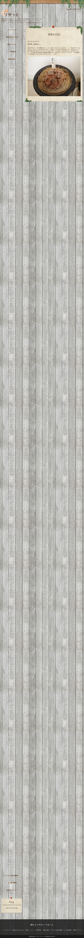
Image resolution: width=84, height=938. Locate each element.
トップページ (11, 30)
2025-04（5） (12, 132)
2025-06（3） (12, 121)
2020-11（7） (12, 423)
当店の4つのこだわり (12, 37)
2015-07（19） (12, 775)
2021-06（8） (12, 385)
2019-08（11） (12, 506)
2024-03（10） (12, 204)
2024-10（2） (12, 165)
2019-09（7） (12, 500)
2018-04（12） (12, 594)
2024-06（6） (12, 187)
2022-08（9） (12, 308)
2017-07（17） (12, 643)
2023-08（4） (12, 242)
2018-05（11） (12, 588)
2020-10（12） (12, 429)
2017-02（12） (12, 671)
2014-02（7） (12, 869)
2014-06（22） (12, 847)
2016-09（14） (12, 698)
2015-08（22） (12, 770)
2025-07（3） (12, 116)
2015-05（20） (12, 786)
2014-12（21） (12, 814)
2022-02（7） (12, 341)
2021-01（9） (12, 412)
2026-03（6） (12, 72)
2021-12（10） (12, 352)
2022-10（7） (12, 297)
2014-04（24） (12, 858)
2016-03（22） (12, 731)
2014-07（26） (12, 841)
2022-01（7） (12, 347)
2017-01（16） (12, 676)
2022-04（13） (12, 330)
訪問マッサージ (11, 890)
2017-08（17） (12, 638)
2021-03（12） (12, 402)
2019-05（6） (12, 522)
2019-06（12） (12, 517)
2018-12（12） (12, 550)
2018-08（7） (12, 572)
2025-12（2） (12, 88)
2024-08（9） (12, 176)
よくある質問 (12, 883)
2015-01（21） (12, 808)
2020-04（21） (12, 462)
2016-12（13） (12, 682)
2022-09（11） (12, 303)
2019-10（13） (12, 495)
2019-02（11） (12, 539)
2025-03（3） (12, 138)
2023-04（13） (12, 264)
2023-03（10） (12, 270)
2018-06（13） (12, 583)
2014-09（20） (12, 830)
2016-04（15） (12, 726)
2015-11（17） (12, 753)
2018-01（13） (12, 610)
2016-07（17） (12, 709)
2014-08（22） (12, 836)
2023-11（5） (12, 226)
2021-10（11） (12, 363)
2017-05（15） (12, 654)
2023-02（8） (12, 275)
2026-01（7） (12, 83)
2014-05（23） (12, 852)
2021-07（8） (12, 380)
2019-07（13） (12, 511)
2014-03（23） (12, 863)
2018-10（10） (12, 561)
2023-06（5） (12, 253)
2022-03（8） (12, 336)
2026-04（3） (12, 66)
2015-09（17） (12, 764)
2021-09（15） (12, 369)
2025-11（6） (12, 94)
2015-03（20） (12, 797)
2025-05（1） (12, 127)
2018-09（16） (12, 566)
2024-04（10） (12, 198)
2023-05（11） (12, 259)
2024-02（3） (12, 209)
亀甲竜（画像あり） (34, 44)
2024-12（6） (12, 154)
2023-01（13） (12, 281)
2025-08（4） (12, 110)
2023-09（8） (12, 237)
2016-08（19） (12, 704)
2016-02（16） (12, 737)
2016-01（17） (12, 742)
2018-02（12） (12, 605)
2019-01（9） (12, 544)
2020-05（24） (12, 456)
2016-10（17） (12, 693)
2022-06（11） (12, 319)
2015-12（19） (12, 748)
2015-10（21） (12, 759)
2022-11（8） (12, 292)
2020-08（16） (12, 440)
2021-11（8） (12, 358)
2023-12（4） (12, 220)
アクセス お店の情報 (11, 875)
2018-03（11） (12, 599)
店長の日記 (11, 59)
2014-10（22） (12, 825)
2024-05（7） (12, 193)
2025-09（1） (12, 105)
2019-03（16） (12, 533)
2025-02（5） (12, 143)
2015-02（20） (12, 803)
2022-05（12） (12, 325)
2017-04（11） (12, 660)
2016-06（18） (12, 715)
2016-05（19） (12, 720)
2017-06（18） (12, 649)
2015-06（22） (12, 781)
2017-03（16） (12, 665)
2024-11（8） (12, 160)
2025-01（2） (12, 149)
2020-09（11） (12, 434)
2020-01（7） (12, 478)
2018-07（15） (12, 577)
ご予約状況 (12, 51)
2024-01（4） (12, 215)
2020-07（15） (12, 445)
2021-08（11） (12, 374)
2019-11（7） (12, 489)
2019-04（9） (12, 528)
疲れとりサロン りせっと (42, 924)
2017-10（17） (12, 627)
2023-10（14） (12, 231)
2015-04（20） (12, 792)
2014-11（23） (12, 819)
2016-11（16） (12, 687)
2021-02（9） (12, 407)
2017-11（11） (12, 621)
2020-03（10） (12, 467)
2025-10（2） (12, 99)
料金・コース (11, 44)
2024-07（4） (12, 182)
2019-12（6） (12, 484)
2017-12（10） (12, 616)
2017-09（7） (12, 632)
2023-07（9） (12, 248)
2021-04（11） (12, 396)
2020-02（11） (12, 473)
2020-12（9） (12, 418)
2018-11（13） (12, 555)
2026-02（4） (12, 77)
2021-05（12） (12, 391)
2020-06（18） (12, 451)
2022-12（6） (12, 286)
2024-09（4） (12, 171)
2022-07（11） (12, 314)
